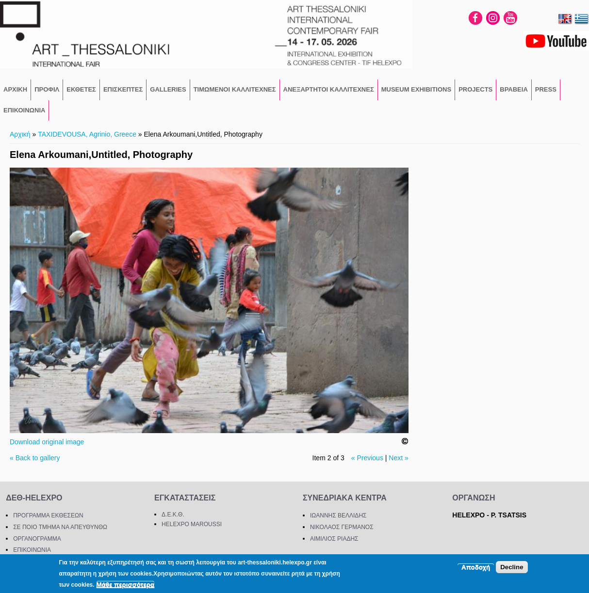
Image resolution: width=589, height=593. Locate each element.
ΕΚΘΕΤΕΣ (81, 89)
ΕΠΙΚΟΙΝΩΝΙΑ (24, 110)
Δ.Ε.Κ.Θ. (173, 514)
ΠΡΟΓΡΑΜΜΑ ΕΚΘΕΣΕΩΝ (48, 515)
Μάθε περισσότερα (126, 584)
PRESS (545, 89)
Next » (398, 458)
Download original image (47, 442)
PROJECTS (475, 89)
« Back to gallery (35, 458)
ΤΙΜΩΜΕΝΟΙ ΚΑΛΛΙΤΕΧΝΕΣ (235, 89)
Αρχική (20, 134)
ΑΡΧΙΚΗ (15, 89)
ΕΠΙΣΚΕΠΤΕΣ (123, 89)
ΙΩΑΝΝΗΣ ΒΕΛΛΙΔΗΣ (338, 515)
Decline (511, 567)
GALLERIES (168, 89)
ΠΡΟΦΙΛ (46, 89)
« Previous (367, 458)
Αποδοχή (475, 567)
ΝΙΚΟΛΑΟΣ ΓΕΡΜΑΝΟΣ (342, 527)
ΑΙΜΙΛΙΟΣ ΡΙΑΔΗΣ (334, 538)
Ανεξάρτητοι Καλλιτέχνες (328, 89)
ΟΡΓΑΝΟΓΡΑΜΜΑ (37, 538)
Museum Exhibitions (416, 89)
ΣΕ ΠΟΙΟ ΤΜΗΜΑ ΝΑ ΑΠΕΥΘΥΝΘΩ (60, 527)
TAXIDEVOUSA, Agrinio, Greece (87, 134)
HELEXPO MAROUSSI (192, 524)
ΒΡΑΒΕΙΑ (514, 89)
